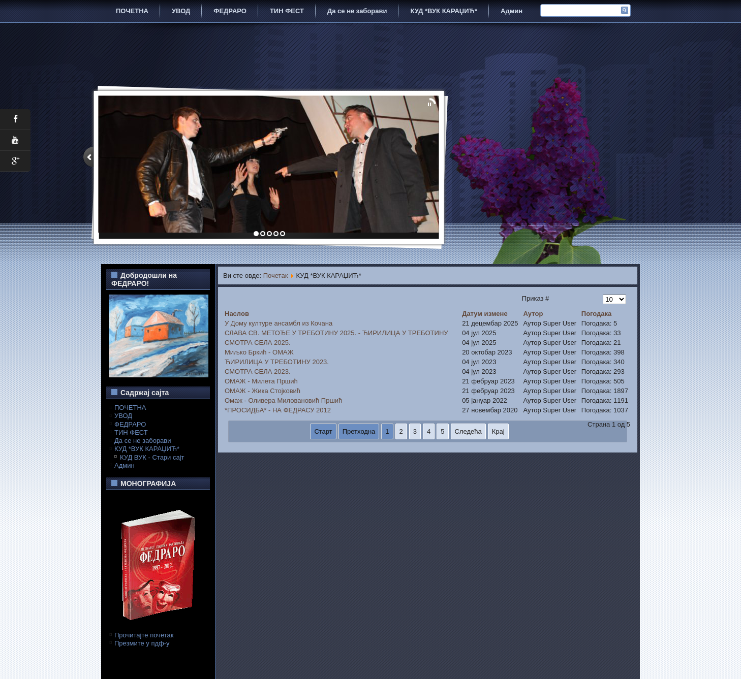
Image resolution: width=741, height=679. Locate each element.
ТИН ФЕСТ (287, 11)
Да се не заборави (357, 11)
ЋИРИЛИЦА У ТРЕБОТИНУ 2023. (277, 362)
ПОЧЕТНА (132, 11)
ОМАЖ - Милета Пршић (261, 381)
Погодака (596, 313)
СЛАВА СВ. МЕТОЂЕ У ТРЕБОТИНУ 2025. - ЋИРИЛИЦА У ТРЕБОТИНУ (336, 333)
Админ (511, 11)
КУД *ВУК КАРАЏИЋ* (443, 11)
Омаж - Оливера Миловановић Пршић (283, 400)
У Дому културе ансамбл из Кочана (278, 323)
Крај (498, 431)
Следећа (468, 431)
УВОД (181, 11)
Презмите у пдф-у (142, 643)
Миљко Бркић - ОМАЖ (259, 352)
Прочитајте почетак (143, 635)
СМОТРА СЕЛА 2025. (258, 342)
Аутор (533, 313)
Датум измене (485, 313)
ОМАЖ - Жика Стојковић (262, 391)
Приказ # (535, 298)
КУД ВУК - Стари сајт (152, 457)
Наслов (237, 313)
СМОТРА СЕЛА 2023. (258, 371)
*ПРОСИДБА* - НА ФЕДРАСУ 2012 (278, 410)
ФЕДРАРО (229, 11)
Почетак (275, 275)
